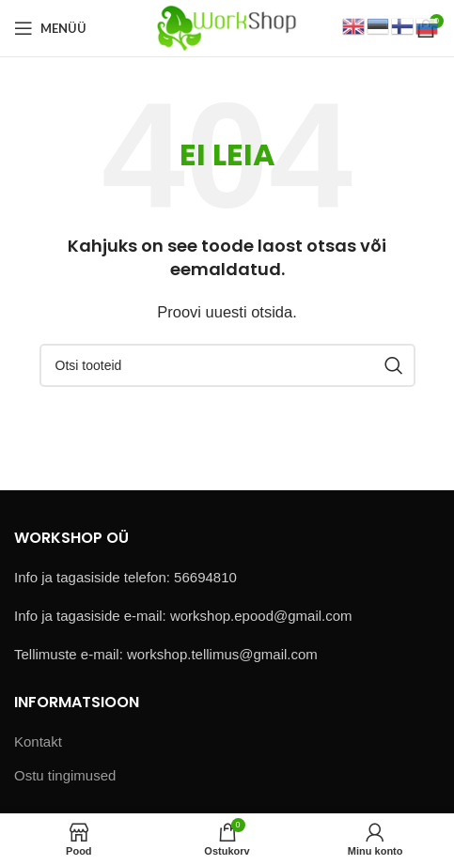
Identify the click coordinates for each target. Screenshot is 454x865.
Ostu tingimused (65, 775)
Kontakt (38, 741)
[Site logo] (227, 27)
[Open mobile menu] (50, 28)
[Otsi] (227, 365)
